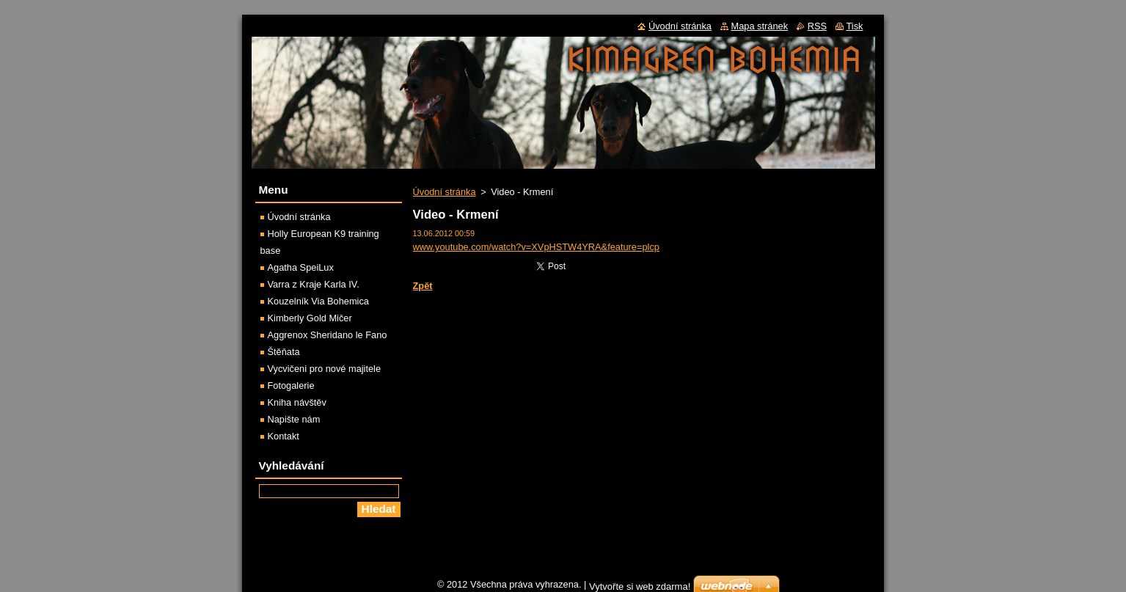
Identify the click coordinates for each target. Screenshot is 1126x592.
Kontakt (283, 436)
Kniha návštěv (297, 402)
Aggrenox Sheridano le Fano (327, 334)
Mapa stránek (760, 26)
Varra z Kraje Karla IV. (313, 284)
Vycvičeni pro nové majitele (324, 368)
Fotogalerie (291, 385)
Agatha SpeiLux (301, 267)
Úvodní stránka (444, 191)
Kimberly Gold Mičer (310, 318)
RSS (817, 26)
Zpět (423, 285)
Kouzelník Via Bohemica (318, 301)
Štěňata (284, 351)
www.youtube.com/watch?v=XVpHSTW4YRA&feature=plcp (536, 246)
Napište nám (294, 419)
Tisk (855, 26)
